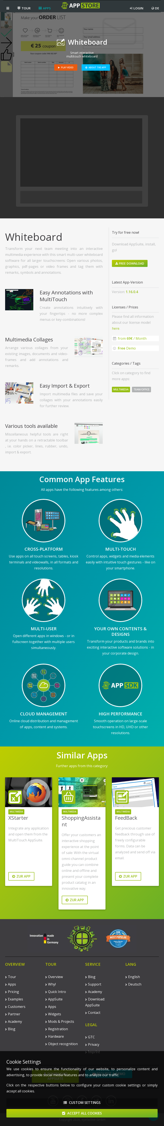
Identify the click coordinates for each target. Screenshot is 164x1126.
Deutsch (133, 984)
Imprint (92, 1052)
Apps (45, 8)
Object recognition (61, 1043)
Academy (13, 1021)
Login (136, 8)
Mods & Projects (59, 1021)
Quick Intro (55, 991)
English (132, 976)
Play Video (65, 67)
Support (93, 984)
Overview (54, 976)
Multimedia (121, 389)
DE (155, 8)
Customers (15, 1006)
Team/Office (141, 389)
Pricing (12, 991)
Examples (14, 999)
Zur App (21, 876)
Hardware (54, 1036)
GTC (90, 1037)
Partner (12, 1014)
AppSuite (54, 999)
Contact (92, 1012)
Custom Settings (82, 1105)
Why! (50, 984)
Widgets (53, 1014)
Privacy (92, 1044)
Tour (24, 8)
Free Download (129, 263)
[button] (7, 8)
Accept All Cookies (82, 1115)
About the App (95, 67)
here (115, 328)
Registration (56, 1029)
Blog (10, 1029)
